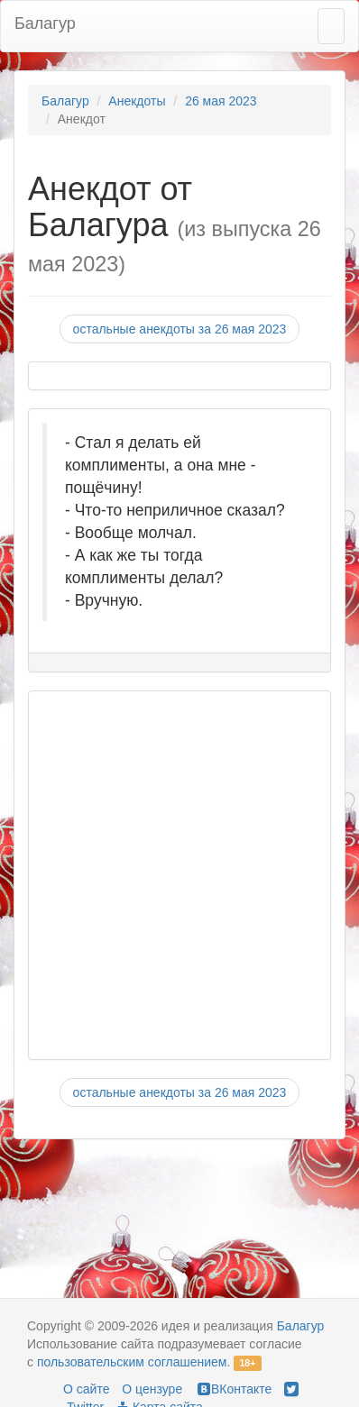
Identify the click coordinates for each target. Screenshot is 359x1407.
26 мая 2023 (221, 101)
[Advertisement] (170, 875)
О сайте (86, 1389)
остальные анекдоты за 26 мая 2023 (180, 329)
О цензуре (152, 1389)
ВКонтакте (233, 1389)
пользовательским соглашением (132, 1362)
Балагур (45, 23)
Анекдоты (136, 101)
